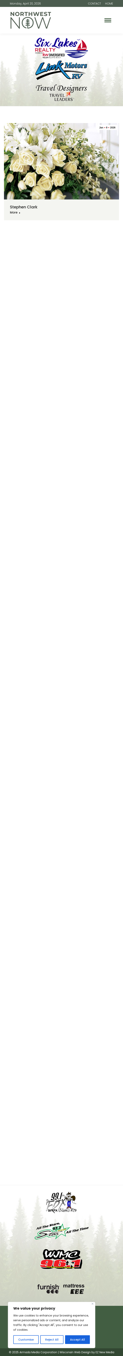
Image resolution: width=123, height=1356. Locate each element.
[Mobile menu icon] (108, 20)
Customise (26, 1340)
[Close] (92, 1304)
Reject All (52, 1340)
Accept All (77, 1340)
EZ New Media (105, 1352)
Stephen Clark (23, 207)
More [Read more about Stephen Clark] (15, 213)
